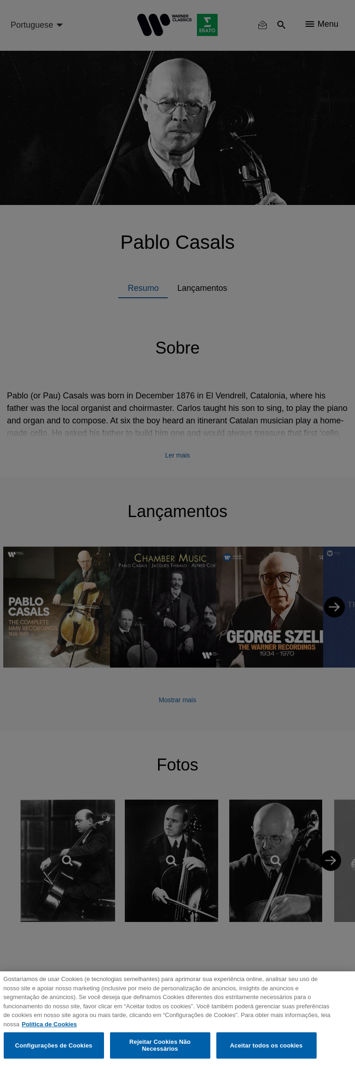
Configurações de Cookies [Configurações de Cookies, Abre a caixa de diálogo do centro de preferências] (53, 1045)
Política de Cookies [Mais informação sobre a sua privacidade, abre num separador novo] (49, 1024)
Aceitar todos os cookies (266, 1045)
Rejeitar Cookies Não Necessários (160, 1045)
